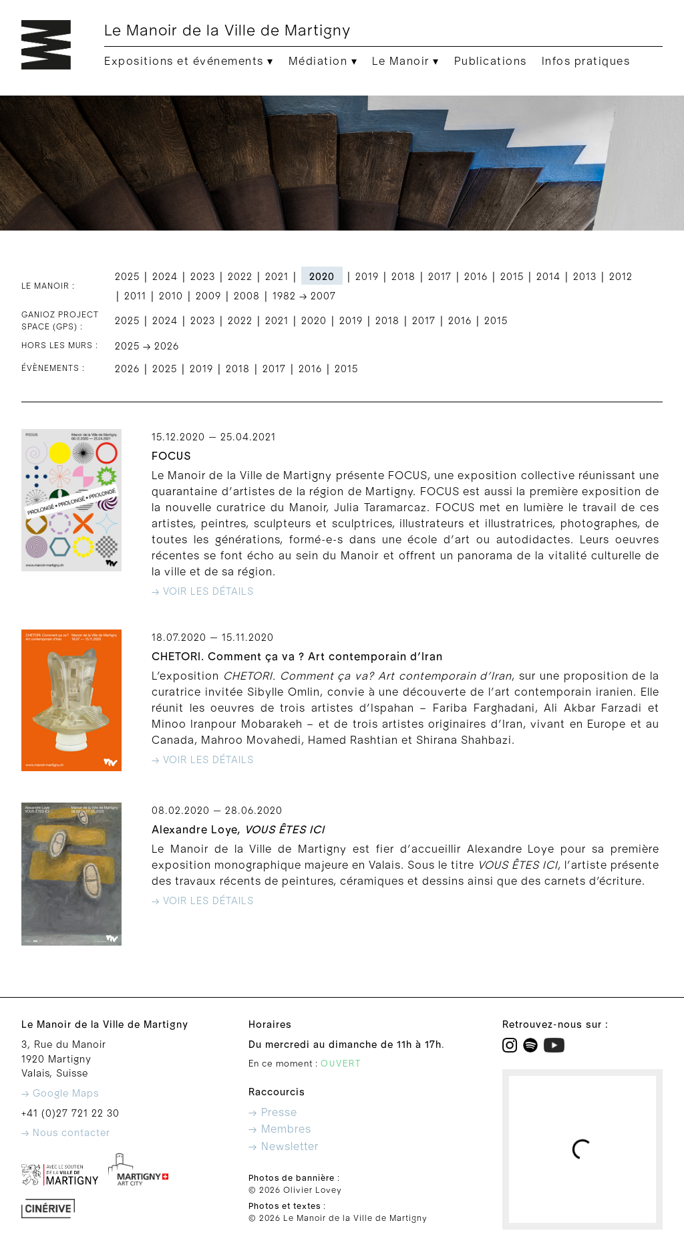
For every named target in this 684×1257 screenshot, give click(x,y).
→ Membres (279, 1129)
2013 (584, 277)
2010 (171, 296)
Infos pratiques (586, 61)
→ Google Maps (60, 1094)
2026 (127, 369)
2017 (440, 277)
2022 (240, 277)
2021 (277, 277)
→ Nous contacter (65, 1133)
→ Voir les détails (203, 592)
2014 (548, 277)
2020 (314, 321)
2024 (165, 277)
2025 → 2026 (147, 346)
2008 (247, 296)
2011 (135, 296)
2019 (367, 277)
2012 (621, 277)
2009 (208, 296)
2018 (403, 277)
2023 (202, 277)
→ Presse (272, 1112)
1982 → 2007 (304, 296)
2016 (476, 277)
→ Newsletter (283, 1146)
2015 (512, 277)
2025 (127, 277)
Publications (490, 61)
